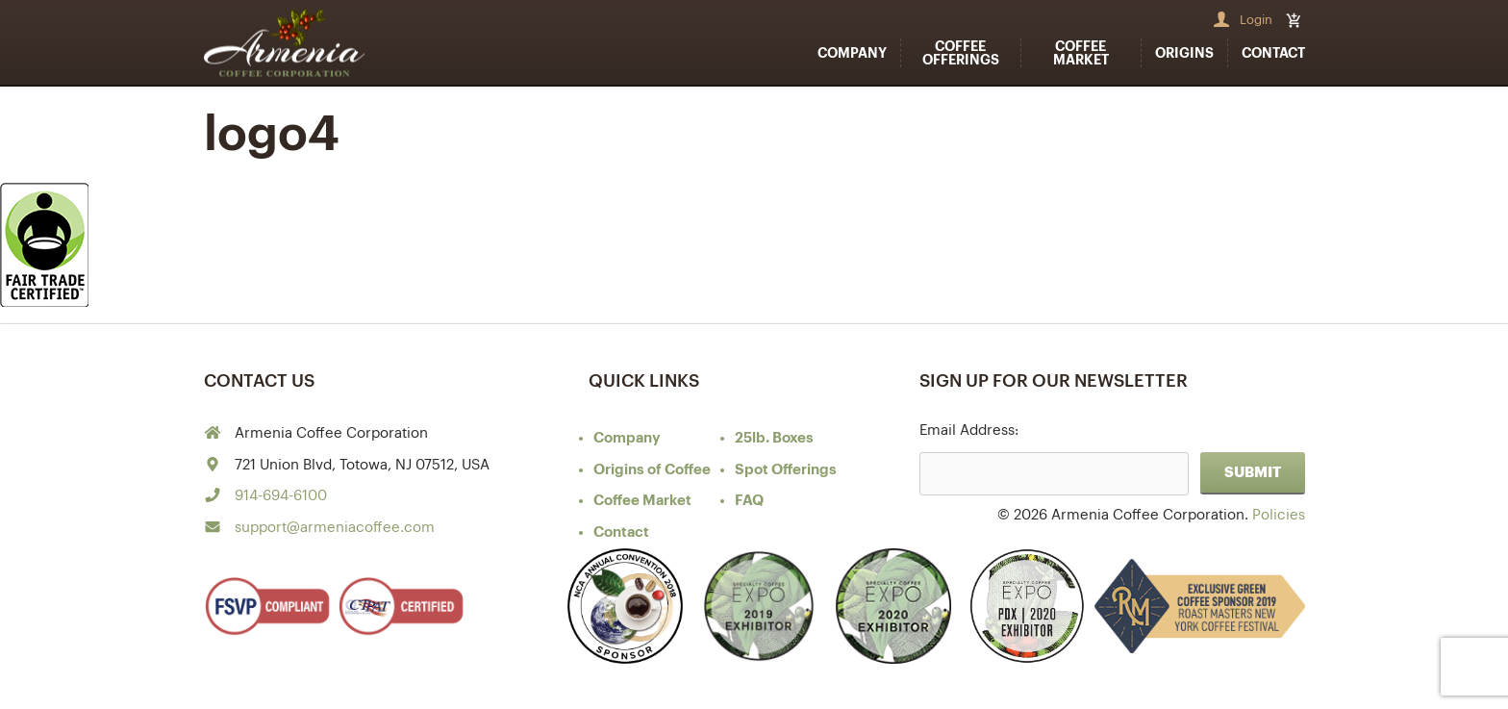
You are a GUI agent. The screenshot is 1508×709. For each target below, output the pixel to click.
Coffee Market (1081, 52)
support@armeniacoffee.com (335, 527)
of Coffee (652, 470)
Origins (1184, 53)
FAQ (749, 501)
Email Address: (968, 430)
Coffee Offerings (960, 52)
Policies (1278, 515)
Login (1256, 19)
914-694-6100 (281, 496)
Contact (1273, 53)
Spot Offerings (786, 470)
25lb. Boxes (774, 438)
